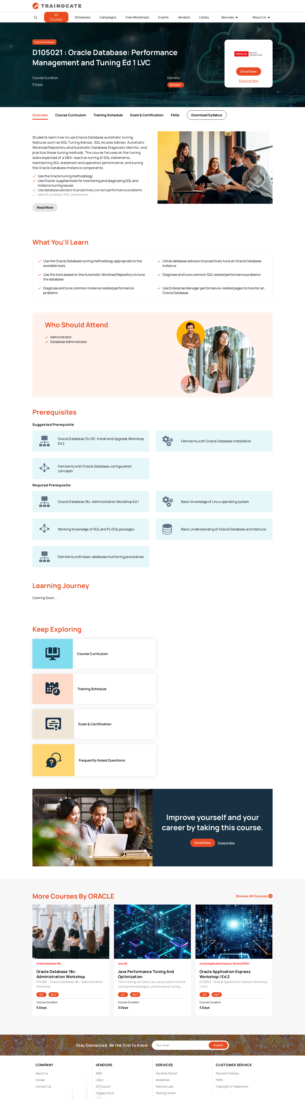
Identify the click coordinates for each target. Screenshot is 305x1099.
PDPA (219, 989)
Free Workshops (137, 17)
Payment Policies (227, 983)
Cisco (99, 989)
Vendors (184, 17)
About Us (259, 17)
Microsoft (102, 1009)
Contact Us (43, 996)
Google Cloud (105, 1002)
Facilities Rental (166, 983)
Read (45, 202)
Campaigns (108, 17)
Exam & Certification (147, 115)
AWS (99, 983)
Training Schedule (108, 115)
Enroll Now (249, 71)
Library (204, 17)
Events (163, 17)
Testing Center (166, 1002)
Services (227, 17)
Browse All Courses (254, 805)
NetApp (101, 1016)
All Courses (56, 17)
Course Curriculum (70, 115)
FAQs (175, 115)
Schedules (82, 17)
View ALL (102, 1035)
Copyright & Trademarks (232, 996)
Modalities (163, 989)
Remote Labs (164, 996)
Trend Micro (104, 1029)
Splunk (100, 1022)
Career (40, 989)
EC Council (103, 996)
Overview (40, 115)
